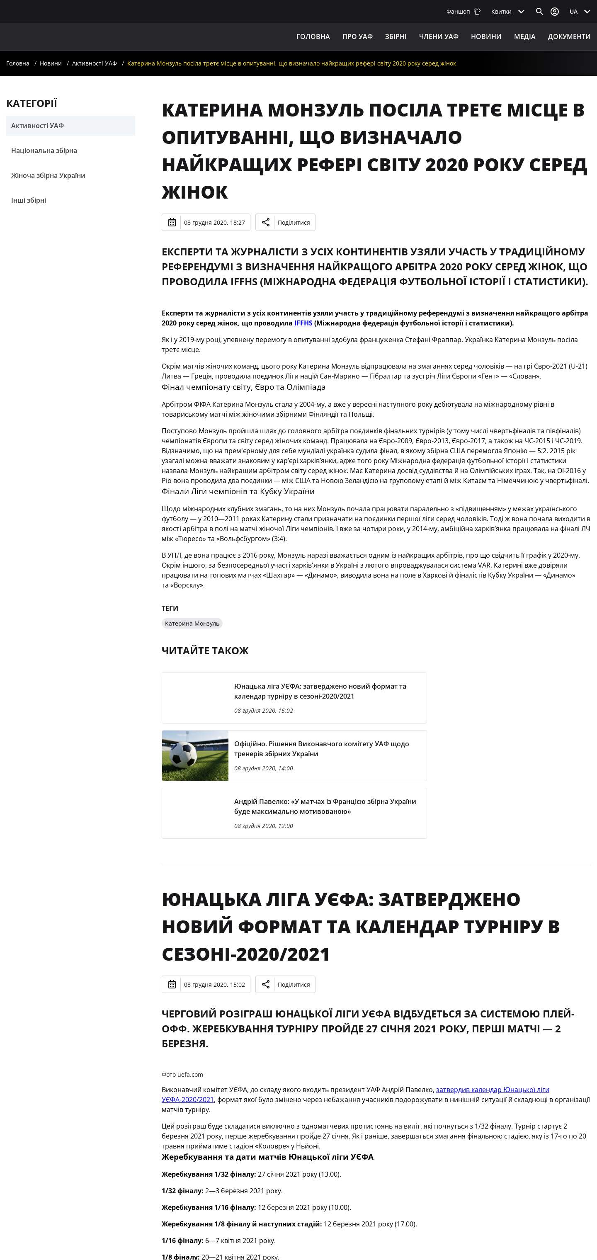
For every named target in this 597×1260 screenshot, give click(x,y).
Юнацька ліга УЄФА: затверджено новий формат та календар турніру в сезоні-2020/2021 (361, 926)
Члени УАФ (439, 36)
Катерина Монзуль (192, 623)
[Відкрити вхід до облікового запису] (555, 12)
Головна (313, 36)
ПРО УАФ (357, 36)
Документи (569, 36)
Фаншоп (464, 11)
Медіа (525, 36)
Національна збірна (44, 150)
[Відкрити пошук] (540, 12)
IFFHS (303, 323)
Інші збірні (28, 200)
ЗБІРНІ (396, 36)
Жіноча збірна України (48, 175)
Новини (486, 36)
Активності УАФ (94, 63)
